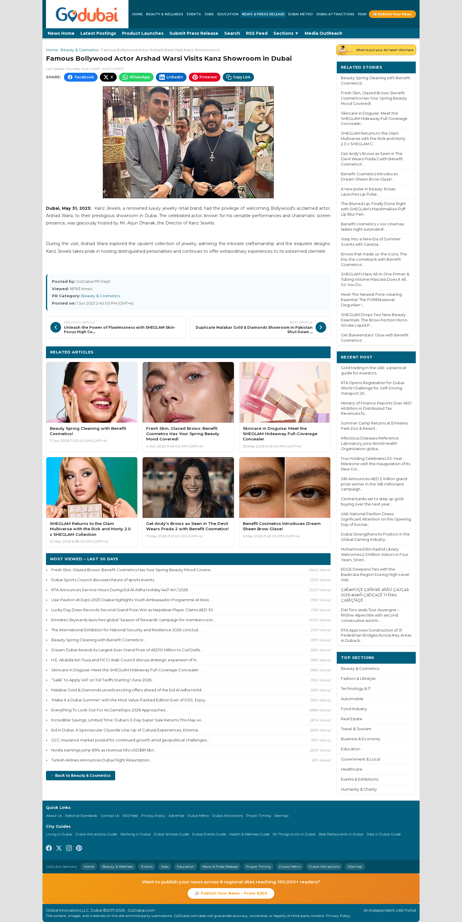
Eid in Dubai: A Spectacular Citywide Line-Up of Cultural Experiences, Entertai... (126, 730)
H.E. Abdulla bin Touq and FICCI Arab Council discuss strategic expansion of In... (125, 659)
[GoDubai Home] (87, 14)
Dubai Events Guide (209, 834)
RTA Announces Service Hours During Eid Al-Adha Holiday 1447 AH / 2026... (120, 589)
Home (137, 14)
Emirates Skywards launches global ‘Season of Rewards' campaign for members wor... (133, 619)
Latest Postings (98, 33)
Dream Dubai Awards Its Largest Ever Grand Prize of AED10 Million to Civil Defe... (127, 649)
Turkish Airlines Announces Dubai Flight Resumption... (101, 760)
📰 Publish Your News (392, 14)
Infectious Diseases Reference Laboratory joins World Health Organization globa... (370, 443)
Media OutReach (323, 33)
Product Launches (143, 33)
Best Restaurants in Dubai (341, 834)
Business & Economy (360, 739)
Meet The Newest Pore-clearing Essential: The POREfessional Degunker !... (371, 299)
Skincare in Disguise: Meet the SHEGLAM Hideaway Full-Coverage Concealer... (126, 669)
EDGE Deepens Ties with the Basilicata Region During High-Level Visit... (375, 574)
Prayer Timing (258, 815)
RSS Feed (257, 33)
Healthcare (351, 769)
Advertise (176, 815)
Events (194, 14)
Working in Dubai (135, 834)
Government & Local (360, 759)
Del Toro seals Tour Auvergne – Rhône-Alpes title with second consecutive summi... (370, 615)
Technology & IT (356, 688)
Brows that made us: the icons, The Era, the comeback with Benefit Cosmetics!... (374, 259)
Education (227, 14)
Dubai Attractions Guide (96, 834)
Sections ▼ (286, 33)
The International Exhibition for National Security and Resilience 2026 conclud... (126, 629)
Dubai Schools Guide (171, 834)
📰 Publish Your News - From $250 (231, 893)
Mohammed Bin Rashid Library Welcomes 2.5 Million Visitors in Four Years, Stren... (374, 554)
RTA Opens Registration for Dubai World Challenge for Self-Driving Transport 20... (372, 388)
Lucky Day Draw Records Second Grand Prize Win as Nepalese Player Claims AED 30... (133, 609)
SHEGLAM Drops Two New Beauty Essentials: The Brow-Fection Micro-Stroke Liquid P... (374, 320)
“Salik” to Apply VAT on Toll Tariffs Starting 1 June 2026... (102, 680)
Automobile (352, 699)
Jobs (209, 14)
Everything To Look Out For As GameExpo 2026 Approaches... (109, 710)
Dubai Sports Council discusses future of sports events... (104, 579)
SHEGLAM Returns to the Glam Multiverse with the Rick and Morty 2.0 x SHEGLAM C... (373, 138)
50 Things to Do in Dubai (294, 834)
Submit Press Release (193, 33)
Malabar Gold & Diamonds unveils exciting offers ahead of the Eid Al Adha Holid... (127, 690)
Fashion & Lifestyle (358, 678)
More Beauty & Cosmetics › (297, 352)
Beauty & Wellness (164, 14)
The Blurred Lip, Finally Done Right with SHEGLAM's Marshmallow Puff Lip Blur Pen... (373, 209)
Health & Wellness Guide (249, 834)
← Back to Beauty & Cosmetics (80, 775)
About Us (54, 815)
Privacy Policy (153, 815)
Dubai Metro (300, 14)
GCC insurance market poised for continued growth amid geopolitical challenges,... (130, 740)
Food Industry (354, 709)
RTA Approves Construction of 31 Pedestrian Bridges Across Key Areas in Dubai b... (376, 635)
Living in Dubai (59, 834)
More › (404, 67)
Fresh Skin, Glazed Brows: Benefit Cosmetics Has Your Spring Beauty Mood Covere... (132, 569)
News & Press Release (263, 14)
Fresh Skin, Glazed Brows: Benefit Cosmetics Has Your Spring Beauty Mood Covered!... (374, 98)
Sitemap (281, 815)
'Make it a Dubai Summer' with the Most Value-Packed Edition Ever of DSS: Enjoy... (129, 700)
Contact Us (109, 815)
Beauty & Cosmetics (79, 50)
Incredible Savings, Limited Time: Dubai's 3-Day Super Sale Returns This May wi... (127, 720)
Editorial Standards (81, 815)
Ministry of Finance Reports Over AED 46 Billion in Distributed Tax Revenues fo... (376, 408)
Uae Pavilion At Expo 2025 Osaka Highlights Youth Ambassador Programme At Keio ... (132, 599)
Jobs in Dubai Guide (384, 834)
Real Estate (351, 719)
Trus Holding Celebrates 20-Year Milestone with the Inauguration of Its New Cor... (375, 463)
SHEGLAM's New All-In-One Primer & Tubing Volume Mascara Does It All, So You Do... (375, 279)
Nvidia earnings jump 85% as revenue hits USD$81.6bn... (104, 750)
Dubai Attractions (335, 14)
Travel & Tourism (356, 729)
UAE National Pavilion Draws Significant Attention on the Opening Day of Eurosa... (376, 519)
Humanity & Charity (359, 789)
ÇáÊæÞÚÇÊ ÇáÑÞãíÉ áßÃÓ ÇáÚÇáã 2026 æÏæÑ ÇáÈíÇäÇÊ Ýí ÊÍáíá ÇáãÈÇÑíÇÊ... (375, 594)
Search (232, 33)
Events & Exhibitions (359, 779)
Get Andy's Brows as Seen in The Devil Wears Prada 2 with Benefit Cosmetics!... (372, 158)
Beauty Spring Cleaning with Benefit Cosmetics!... (98, 639)
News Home (61, 33)
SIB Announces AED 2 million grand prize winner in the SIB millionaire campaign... (374, 484)
